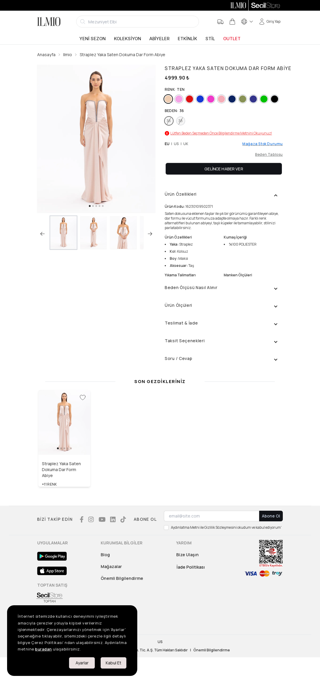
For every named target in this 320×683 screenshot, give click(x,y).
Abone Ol (271, 516)
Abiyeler (159, 38)
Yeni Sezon (92, 38)
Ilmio (67, 54)
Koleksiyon (127, 38)
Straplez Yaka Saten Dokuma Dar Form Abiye (122, 54)
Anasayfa (46, 54)
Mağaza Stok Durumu (262, 144)
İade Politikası (191, 567)
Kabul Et (113, 663)
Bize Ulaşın (187, 554)
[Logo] (49, 21)
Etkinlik (187, 38)
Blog (105, 554)
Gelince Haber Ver (224, 168)
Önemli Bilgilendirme (122, 578)
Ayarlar (82, 663)
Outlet (232, 38)
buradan (43, 649)
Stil (210, 38)
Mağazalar (111, 566)
